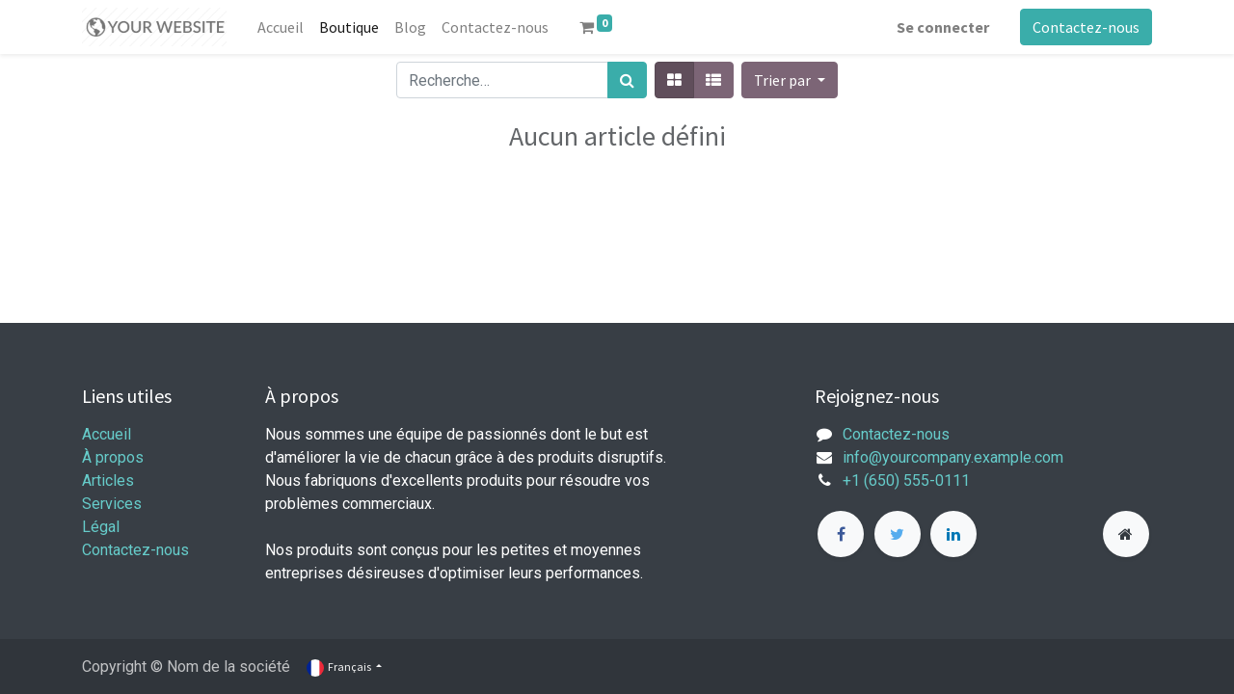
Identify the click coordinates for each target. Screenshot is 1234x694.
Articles (108, 480)
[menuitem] (280, 27)
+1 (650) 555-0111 (906, 480)
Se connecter (943, 27)
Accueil (106, 434)
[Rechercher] (627, 80)
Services (112, 503)
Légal (101, 527)
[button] (789, 80)
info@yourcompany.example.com (953, 457)
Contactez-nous (1086, 27)
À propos (113, 457)
